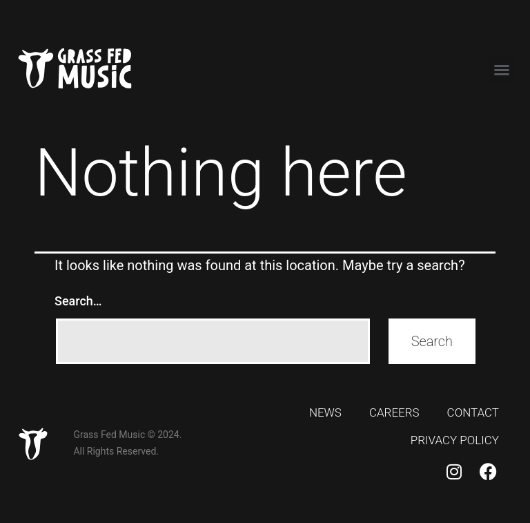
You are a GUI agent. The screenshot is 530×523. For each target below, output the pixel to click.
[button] (501, 69)
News (325, 412)
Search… (78, 301)
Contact (473, 412)
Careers (394, 412)
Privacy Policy (455, 440)
